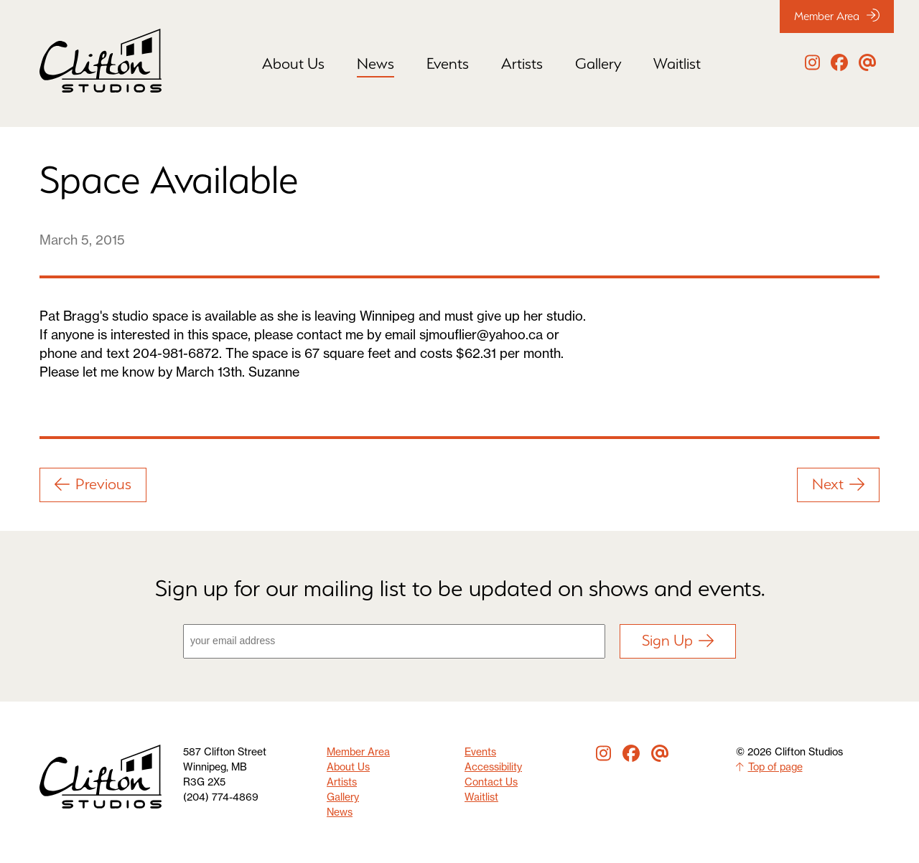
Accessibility (493, 766)
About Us (293, 63)
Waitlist (677, 63)
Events (447, 63)
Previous (93, 484)
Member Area (837, 16)
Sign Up (678, 640)
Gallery (598, 63)
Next (838, 484)
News (375, 63)
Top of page (769, 766)
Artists (522, 63)
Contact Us (491, 781)
